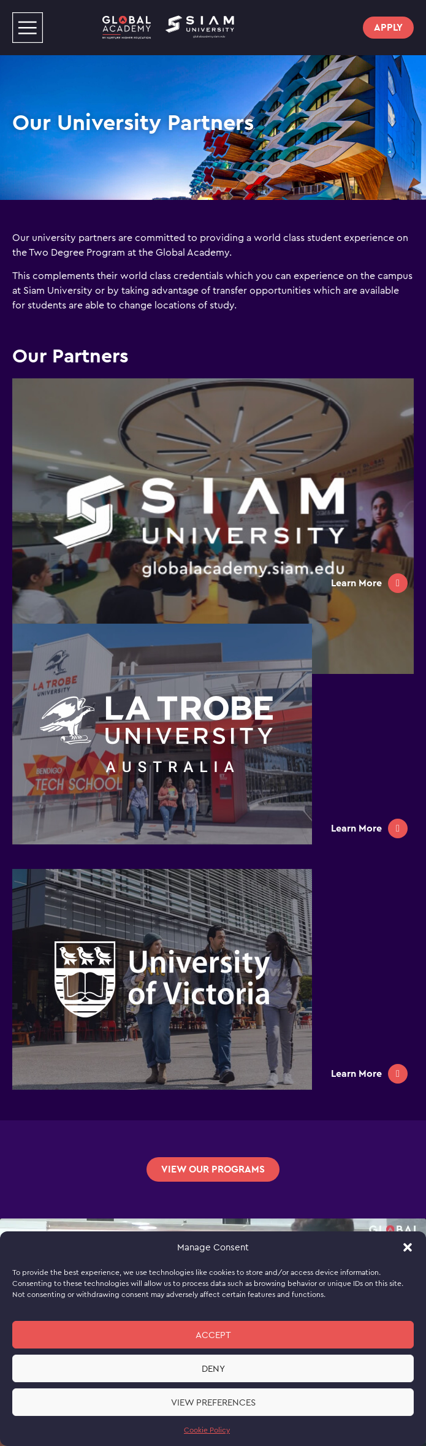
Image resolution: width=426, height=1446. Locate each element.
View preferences (213, 1402)
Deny (213, 1368)
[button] (407, 1247)
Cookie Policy (207, 1430)
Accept (213, 1335)
